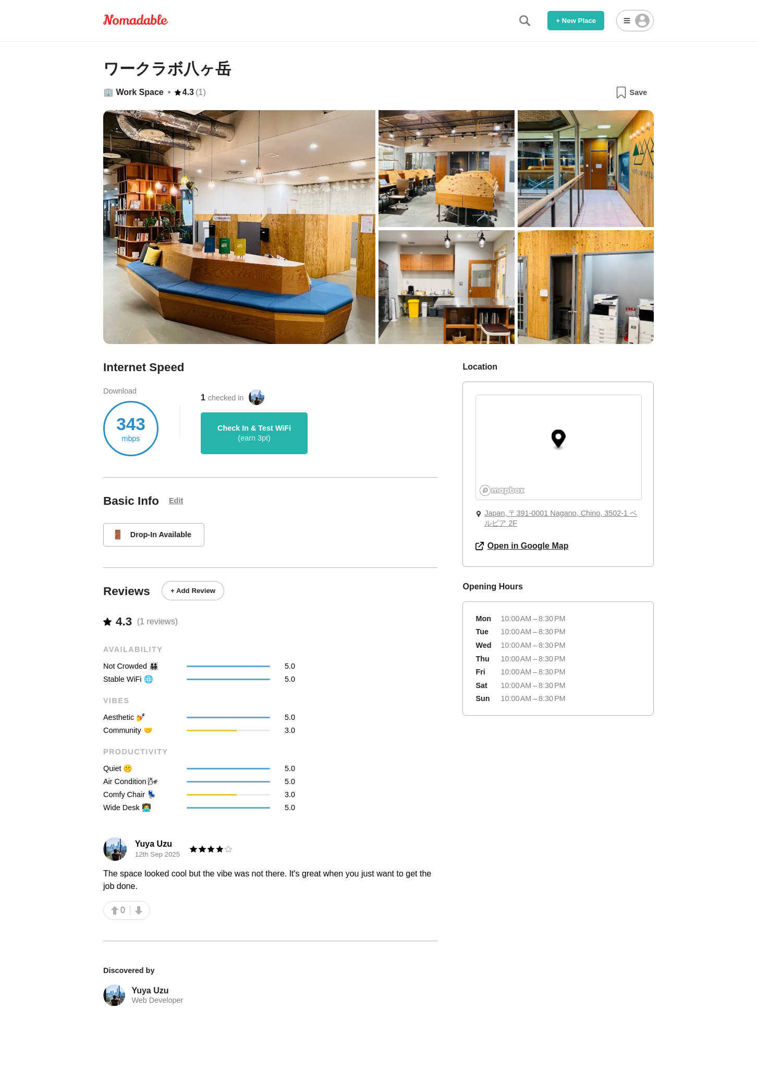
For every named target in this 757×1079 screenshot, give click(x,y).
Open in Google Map (521, 545)
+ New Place (576, 21)
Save (631, 92)
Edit (176, 500)
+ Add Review (192, 591)
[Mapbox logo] (502, 490)
